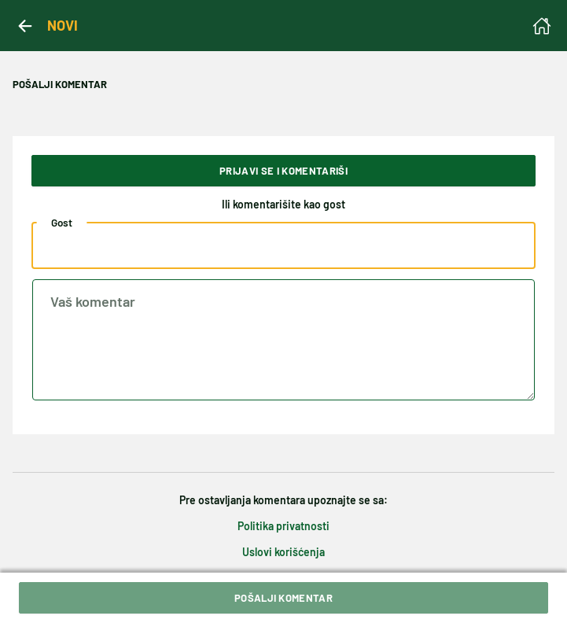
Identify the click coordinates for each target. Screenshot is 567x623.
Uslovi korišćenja (283, 551)
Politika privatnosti (283, 526)
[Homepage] (541, 26)
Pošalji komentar (283, 598)
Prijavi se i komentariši (283, 170)
